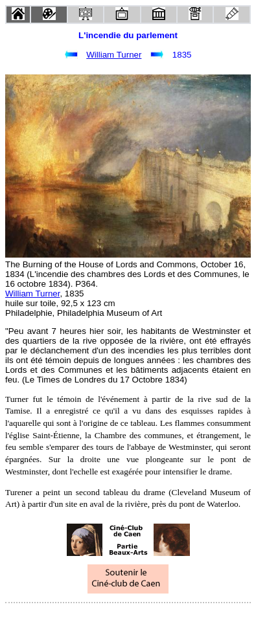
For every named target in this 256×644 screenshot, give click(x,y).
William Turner (113, 55)
